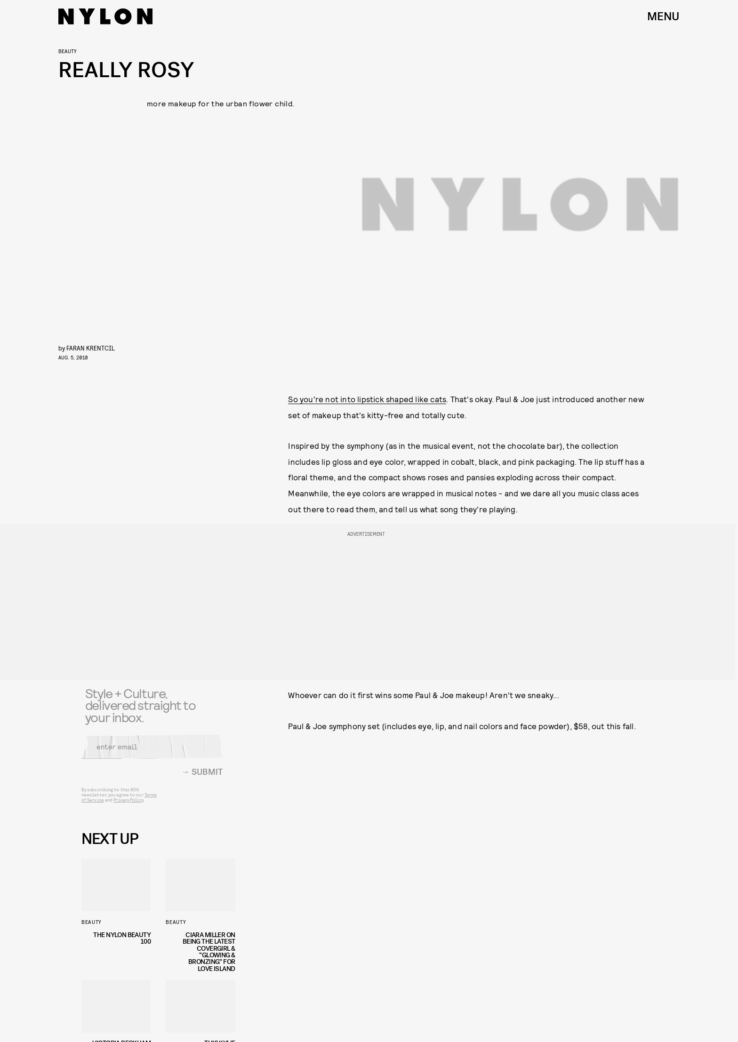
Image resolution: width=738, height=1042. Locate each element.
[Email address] (152, 752)
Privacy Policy (128, 805)
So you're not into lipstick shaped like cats (367, 399)
